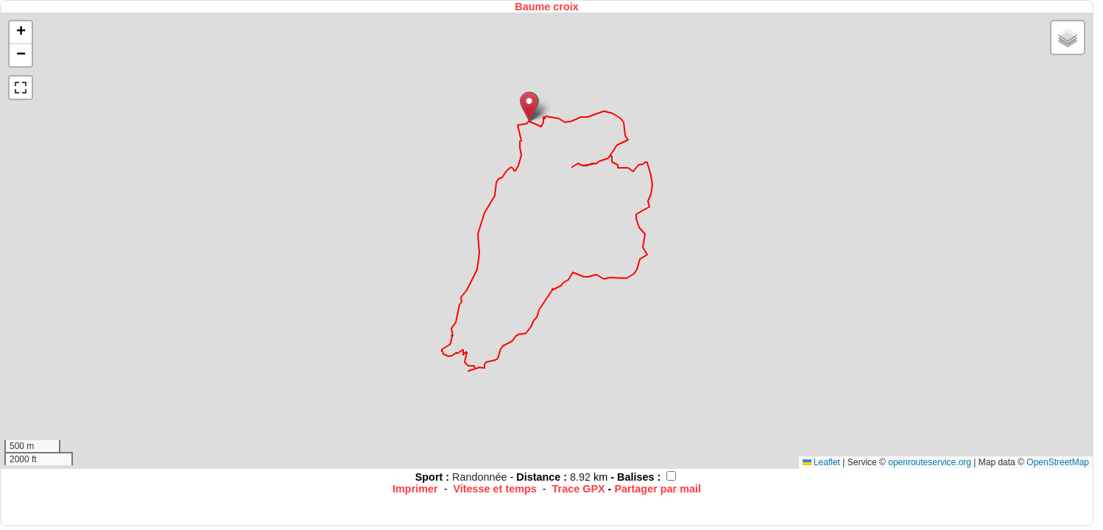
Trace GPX (578, 489)
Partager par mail (657, 489)
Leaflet (821, 462)
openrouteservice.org (929, 462)
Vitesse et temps (494, 489)
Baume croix (546, 7)
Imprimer (415, 489)
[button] (529, 106)
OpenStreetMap (1057, 462)
